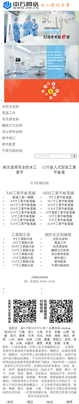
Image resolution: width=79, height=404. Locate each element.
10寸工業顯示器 (23, 242)
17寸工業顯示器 (23, 265)
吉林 (29, 339)
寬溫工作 (9, 113)
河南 (48, 335)
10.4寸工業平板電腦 (23, 208)
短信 (49, 402)
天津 (31, 335)
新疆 (57, 343)
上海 (40, 331)
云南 (19, 343)
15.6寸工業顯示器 (23, 261)
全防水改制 (10, 106)
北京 (48, 331)
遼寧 (20, 339)
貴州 (68, 339)
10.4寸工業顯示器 (23, 246)
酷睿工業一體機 (23, 197)
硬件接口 (9, 138)
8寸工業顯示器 (22, 239)
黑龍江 (57, 339)
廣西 (40, 343)
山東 (66, 331)
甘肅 (66, 343)
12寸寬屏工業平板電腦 (60, 212)
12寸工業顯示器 (23, 254)
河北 (40, 335)
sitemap (66, 328)
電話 (29, 402)
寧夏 (48, 343)
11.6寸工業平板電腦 (23, 212)
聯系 (69, 402)
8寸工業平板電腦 (60, 197)
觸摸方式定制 (12, 125)
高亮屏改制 (10, 119)
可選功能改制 (12, 150)
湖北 (66, 335)
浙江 (31, 331)
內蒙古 (29, 343)
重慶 (47, 339)
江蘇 (22, 331)
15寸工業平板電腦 (23, 220)
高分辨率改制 (12, 131)
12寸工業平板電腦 (23, 216)
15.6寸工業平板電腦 (23, 223)
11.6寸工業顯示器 (23, 250)
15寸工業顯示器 (23, 257)
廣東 (22, 335)
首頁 (9, 402)
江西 (38, 339)
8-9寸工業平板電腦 (23, 201)
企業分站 (54, 328)
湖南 (57, 335)
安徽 (57, 331)
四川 (13, 335)
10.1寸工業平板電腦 (23, 205)
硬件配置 (9, 144)
